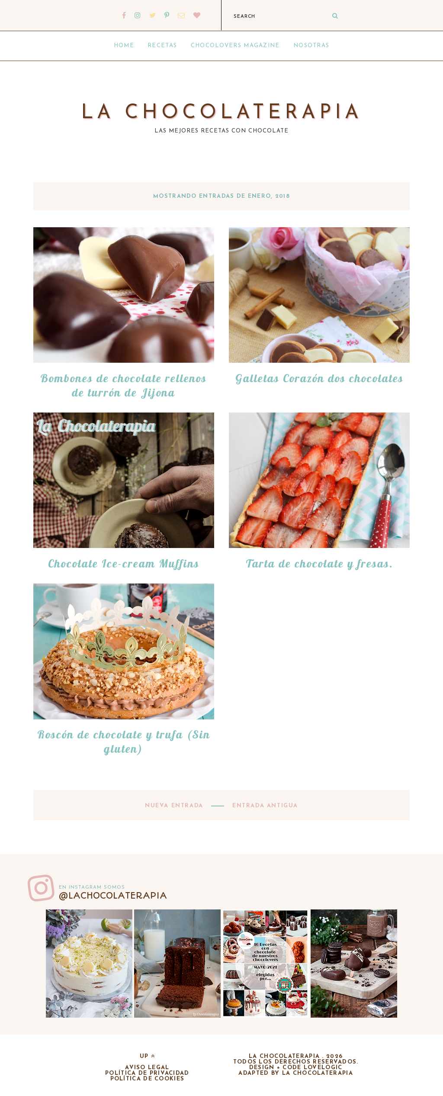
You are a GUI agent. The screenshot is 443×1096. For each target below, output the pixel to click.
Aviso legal (147, 1067)
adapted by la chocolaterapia (295, 1073)
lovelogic (323, 1067)
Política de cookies (147, 1079)
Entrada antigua (264, 806)
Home (124, 45)
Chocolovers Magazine (235, 45)
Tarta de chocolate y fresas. (319, 563)
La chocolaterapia (222, 113)
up (147, 1056)
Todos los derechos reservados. (296, 1062)
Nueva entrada (175, 806)
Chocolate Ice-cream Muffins (123, 563)
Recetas (162, 45)
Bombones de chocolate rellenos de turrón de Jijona (123, 385)
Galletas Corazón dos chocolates (319, 378)
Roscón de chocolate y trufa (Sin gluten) (123, 741)
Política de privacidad (147, 1073)
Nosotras (311, 45)
